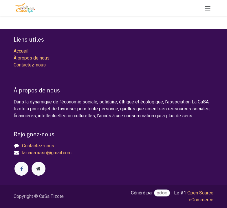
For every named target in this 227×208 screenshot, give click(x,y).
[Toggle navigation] (207, 8)
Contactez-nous (30, 65)
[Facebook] (21, 169)
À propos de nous (32, 58)
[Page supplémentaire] (38, 169)
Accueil (21, 51)
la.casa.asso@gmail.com (47, 152)
